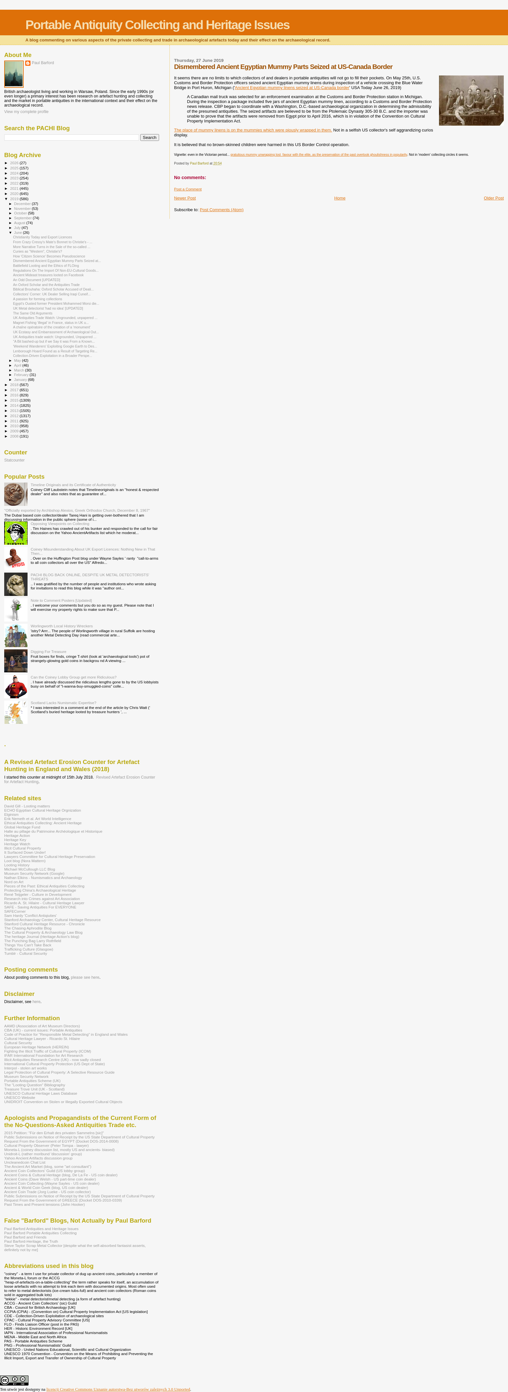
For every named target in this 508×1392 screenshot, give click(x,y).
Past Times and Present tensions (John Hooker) (44, 1204)
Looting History (16, 865)
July (18, 228)
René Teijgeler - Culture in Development (38, 894)
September (23, 218)
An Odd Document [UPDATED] (36, 280)
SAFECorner (15, 911)
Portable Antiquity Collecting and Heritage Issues (157, 25)
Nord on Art (13, 882)
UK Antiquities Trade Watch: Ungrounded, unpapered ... (55, 318)
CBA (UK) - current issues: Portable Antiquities (43, 1030)
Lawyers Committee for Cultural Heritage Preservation (49, 856)
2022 (14, 183)
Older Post (494, 198)
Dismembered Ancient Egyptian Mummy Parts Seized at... (57, 261)
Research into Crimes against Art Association (42, 898)
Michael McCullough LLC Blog (29, 869)
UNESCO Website (19, 1097)
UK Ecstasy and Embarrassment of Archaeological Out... (56, 332)
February (22, 375)
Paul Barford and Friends (25, 1237)
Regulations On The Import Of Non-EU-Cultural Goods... (55, 270)
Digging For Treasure (48, 651)
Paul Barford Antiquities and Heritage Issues (41, 1229)
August (20, 223)
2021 (14, 188)
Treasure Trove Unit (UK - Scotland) (34, 1089)
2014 (14, 405)
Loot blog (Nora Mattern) (25, 861)
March (19, 370)
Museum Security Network (26, 1076)
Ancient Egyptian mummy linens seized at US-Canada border (292, 87)
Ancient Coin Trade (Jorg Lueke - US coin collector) (47, 1192)
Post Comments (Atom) (222, 209)
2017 (14, 390)
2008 (14, 436)
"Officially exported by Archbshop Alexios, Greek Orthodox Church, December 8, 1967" (77, 510)
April (18, 365)
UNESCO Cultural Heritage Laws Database (40, 1093)
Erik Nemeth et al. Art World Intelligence (37, 818)
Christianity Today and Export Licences (42, 237)
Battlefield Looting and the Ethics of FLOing (46, 266)
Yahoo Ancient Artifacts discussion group (38, 1158)
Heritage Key (15, 840)
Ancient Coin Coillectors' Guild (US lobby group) (44, 1171)
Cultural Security (18, 1043)
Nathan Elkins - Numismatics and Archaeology (43, 877)
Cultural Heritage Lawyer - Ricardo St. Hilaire (42, 1038)
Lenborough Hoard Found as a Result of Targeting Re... (55, 351)
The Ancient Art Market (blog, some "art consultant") (47, 1166)
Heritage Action (17, 835)
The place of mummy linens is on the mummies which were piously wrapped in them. (253, 130)
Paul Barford (43, 63)
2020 (14, 193)
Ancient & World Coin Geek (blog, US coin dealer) (46, 1187)
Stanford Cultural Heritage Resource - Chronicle (44, 924)
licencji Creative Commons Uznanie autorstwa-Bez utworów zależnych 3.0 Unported (118, 1389)
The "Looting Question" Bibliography (34, 1085)
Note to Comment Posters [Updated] (61, 600)
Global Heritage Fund (22, 827)
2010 (14, 426)
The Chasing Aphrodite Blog (28, 928)
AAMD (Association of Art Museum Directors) (42, 1026)
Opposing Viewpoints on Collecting (60, 523)
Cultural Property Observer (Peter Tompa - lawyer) (46, 1145)
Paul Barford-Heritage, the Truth (31, 1241)
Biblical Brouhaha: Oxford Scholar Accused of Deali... (53, 289)
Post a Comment (188, 189)
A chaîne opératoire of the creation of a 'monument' (51, 327)
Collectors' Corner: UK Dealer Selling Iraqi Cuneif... (52, 294)
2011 (14, 421)
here (36, 1001)
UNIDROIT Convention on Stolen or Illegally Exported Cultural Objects (63, 1102)
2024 (14, 173)
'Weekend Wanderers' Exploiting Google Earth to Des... (55, 346)
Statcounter (14, 460)
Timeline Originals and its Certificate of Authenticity (73, 485)
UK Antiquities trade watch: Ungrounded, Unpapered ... (55, 337)
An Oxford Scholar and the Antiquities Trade (46, 285)
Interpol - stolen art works (25, 1068)
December (23, 204)
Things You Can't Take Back (27, 945)
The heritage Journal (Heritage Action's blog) (41, 936)
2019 (14, 199)
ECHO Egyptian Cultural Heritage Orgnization (42, 810)
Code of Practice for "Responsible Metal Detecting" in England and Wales (66, 1034)
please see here (85, 977)
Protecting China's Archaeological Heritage (40, 890)
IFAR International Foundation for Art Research (43, 1055)
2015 (14, 400)
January (21, 380)
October (21, 213)
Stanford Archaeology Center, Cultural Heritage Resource (52, 920)
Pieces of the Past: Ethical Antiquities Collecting (44, 886)
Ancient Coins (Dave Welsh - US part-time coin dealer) (50, 1179)
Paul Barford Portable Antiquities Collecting (40, 1233)
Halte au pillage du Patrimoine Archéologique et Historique (53, 831)
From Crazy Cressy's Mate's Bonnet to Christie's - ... (52, 242)
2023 (14, 178)
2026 (14, 163)
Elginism (11, 814)
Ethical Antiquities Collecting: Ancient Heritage (43, 823)
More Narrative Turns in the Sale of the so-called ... (51, 247)
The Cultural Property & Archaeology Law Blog (43, 932)
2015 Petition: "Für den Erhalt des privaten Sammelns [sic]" (54, 1133)
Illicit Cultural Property (22, 848)
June (18, 232)
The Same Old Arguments (32, 313)
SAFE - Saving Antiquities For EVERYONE (40, 907)
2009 (14, 431)
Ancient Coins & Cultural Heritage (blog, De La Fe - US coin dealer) (61, 1175)
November (23, 209)
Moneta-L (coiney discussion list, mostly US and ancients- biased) (59, 1149)
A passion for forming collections (37, 299)
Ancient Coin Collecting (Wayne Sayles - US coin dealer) (51, 1183)
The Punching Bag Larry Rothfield (32, 941)
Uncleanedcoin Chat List (24, 1162)
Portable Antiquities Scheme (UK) (32, 1080)
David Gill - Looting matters (27, 806)
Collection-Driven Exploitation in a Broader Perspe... (52, 356)
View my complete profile (26, 111)
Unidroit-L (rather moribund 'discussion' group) (43, 1154)
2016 (14, 395)
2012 (14, 416)
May (18, 360)
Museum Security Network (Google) (34, 873)
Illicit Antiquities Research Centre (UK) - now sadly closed (52, 1059)
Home (340, 198)
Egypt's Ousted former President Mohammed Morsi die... (56, 303)
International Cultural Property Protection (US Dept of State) (54, 1064)
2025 (14, 168)
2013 (14, 410)
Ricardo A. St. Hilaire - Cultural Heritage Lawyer (44, 903)
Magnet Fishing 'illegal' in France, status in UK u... (51, 323)
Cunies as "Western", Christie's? (37, 251)
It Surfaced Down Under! (25, 852)
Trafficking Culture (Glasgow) (28, 949)
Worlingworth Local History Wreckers (62, 626)
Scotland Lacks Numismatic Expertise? (64, 703)
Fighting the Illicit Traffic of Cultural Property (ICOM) (47, 1051)
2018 (14, 384)
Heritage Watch (17, 844)
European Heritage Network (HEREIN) (36, 1047)
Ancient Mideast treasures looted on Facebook (48, 275)
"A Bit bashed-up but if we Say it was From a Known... (54, 341)
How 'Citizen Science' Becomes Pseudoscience (49, 256)
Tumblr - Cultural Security (25, 953)
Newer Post (185, 198)
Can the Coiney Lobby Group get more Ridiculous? (74, 677)
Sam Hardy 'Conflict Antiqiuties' (30, 915)
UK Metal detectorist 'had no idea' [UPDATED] (48, 308)
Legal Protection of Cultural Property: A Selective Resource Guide (59, 1072)
